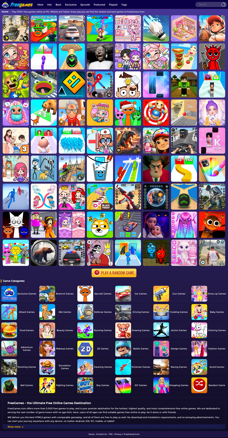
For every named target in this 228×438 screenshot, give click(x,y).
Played (113, 4)
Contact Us (101, 434)
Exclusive (71, 4)
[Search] (211, 4)
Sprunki (85, 4)
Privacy (117, 434)
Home (5, 11)
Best (58, 4)
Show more (16, 426)
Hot (49, 4)
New (40, 4)
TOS (111, 434)
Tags (124, 4)
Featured (99, 4)
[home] (17, 1)
